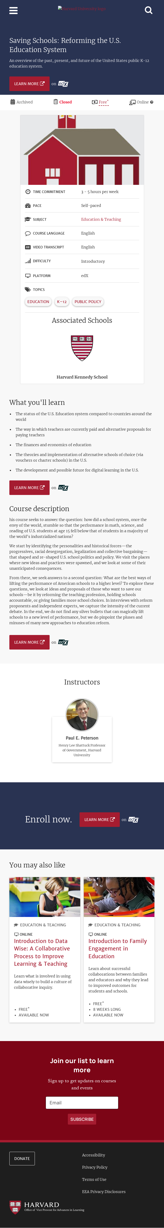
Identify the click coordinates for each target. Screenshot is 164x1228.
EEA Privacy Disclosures (104, 1191)
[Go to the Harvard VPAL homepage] (46, 1207)
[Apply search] (82, 1119)
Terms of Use (94, 1179)
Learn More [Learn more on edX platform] (26, 83)
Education (38, 301)
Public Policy (88, 301)
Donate (22, 1158)
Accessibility (93, 1155)
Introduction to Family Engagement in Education (117, 948)
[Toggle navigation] (13, 10)
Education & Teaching (101, 219)
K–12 (62, 301)
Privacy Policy (94, 1167)
